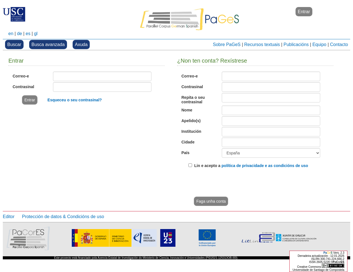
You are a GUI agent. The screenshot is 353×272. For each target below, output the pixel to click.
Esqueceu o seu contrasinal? (74, 100)
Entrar (304, 11)
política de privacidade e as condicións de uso (265, 165)
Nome (186, 110)
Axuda (81, 44)
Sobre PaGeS (227, 44)
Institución (191, 131)
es (28, 33)
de (19, 33)
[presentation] (231, 183)
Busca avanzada (47, 44)
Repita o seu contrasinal (193, 99)
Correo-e (21, 76)
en (10, 33)
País (185, 152)
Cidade (188, 142)
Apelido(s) (190, 120)
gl (35, 33)
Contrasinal (23, 86)
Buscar (14, 44)
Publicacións (296, 44)
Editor (9, 216)
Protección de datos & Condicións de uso (63, 216)
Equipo (319, 44)
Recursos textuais (262, 44)
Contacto (339, 44)
